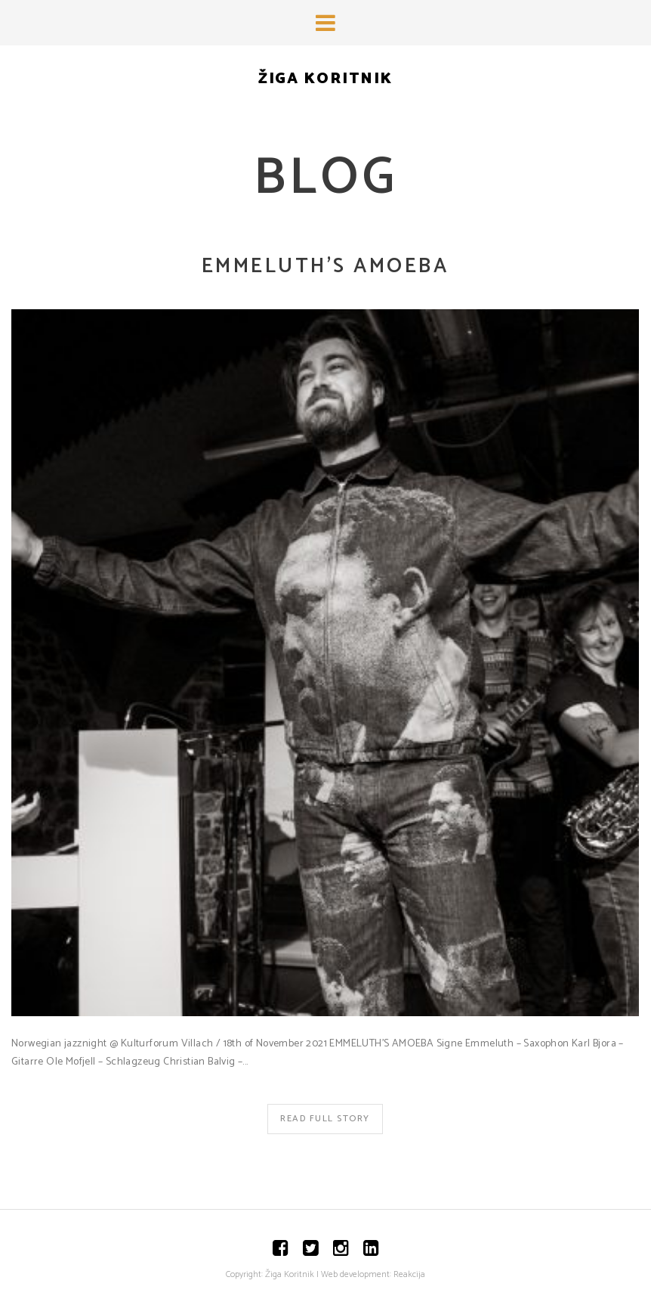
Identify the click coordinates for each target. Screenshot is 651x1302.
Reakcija (409, 1274)
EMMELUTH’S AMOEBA (325, 267)
